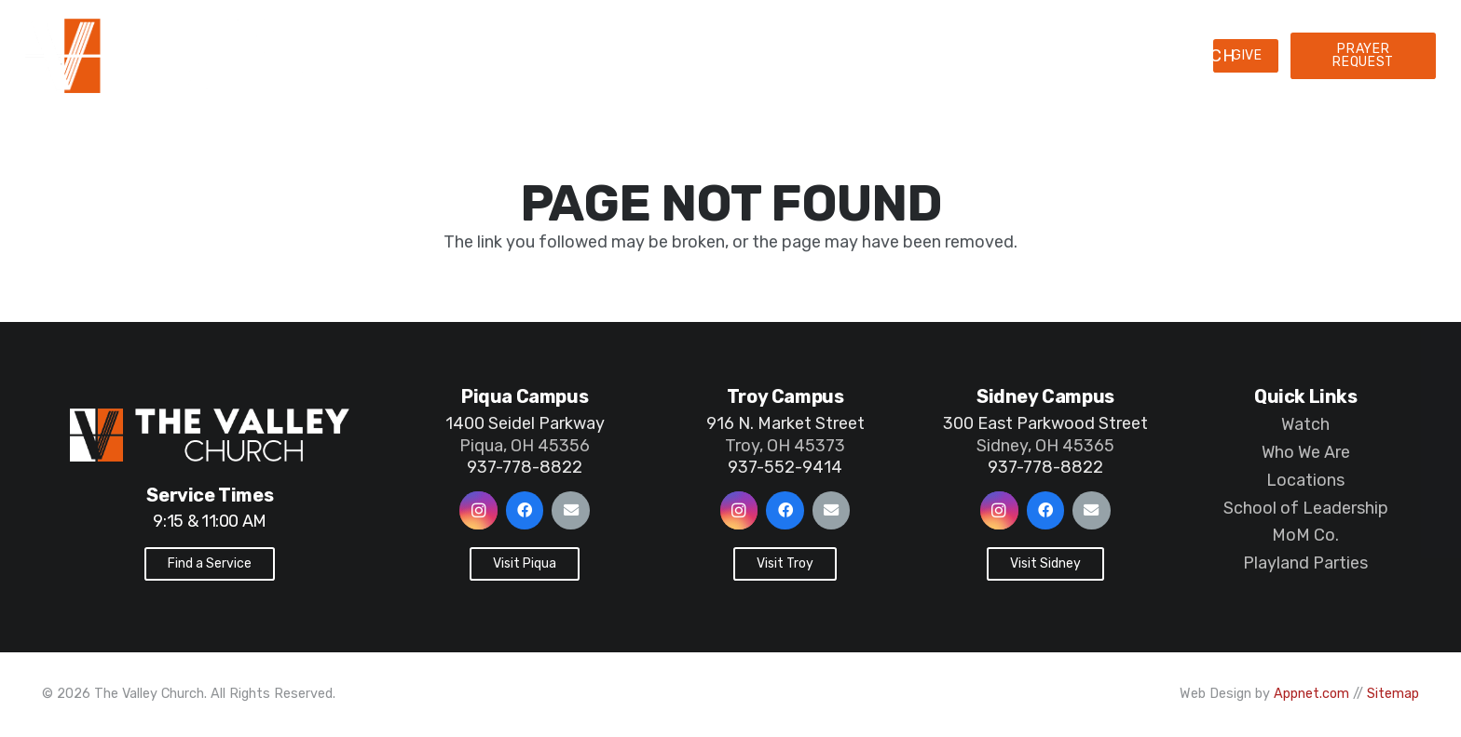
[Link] (222, 56)
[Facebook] (525, 510)
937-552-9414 (785, 467)
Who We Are (1306, 452)
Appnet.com (1311, 694)
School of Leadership (1305, 508)
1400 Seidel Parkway (525, 423)
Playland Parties (1305, 563)
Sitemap (1393, 694)
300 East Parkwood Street (1045, 423)
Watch (1305, 424)
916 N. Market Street (785, 423)
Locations (1305, 480)
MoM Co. (1305, 535)
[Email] (571, 510)
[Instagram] (478, 510)
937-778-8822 (524, 467)
